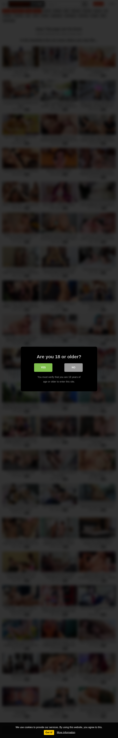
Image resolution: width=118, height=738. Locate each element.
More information (66, 732)
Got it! (49, 732)
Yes (43, 367)
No (73, 367)
